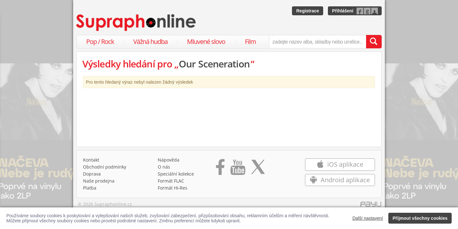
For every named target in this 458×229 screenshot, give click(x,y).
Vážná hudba (150, 41)
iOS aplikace (339, 164)
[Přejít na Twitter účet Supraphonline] (258, 169)
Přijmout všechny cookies (420, 218)
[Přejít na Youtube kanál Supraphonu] (238, 169)
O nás (164, 167)
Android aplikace (340, 180)
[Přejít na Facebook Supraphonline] (220, 169)
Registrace (307, 10)
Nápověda (168, 160)
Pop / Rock (100, 41)
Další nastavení (367, 218)
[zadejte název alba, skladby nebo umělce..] (317, 41)
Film (250, 41)
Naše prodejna (98, 181)
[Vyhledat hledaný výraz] (374, 41)
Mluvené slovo (206, 41)
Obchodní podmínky (104, 167)
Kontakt (91, 160)
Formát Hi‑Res (173, 188)
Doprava (92, 174)
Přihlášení (342, 10)
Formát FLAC (171, 181)
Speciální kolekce (176, 174)
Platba (89, 188)
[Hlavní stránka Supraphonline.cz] (136, 22)
